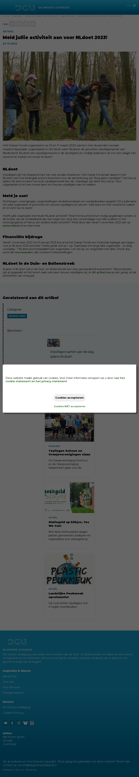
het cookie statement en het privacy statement (65, 379)
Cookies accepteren (69, 397)
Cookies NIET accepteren (69, 406)
